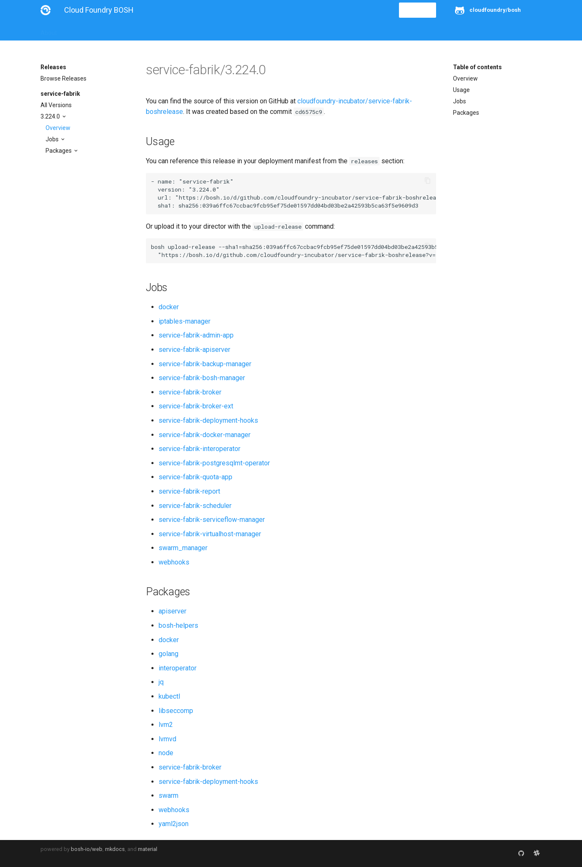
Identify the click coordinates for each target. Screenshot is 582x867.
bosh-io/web (86, 849)
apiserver (172, 611)
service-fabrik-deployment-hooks (208, 420)
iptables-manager (184, 321)
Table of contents (477, 67)
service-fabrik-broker (190, 392)
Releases (226, 30)
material (147, 849)
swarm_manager (183, 548)
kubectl (169, 696)
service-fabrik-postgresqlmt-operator (214, 463)
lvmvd (167, 739)
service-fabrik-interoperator (199, 449)
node (166, 753)
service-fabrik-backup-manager (205, 364)
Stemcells (189, 30)
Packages (59, 150)
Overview (58, 127)
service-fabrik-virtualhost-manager (210, 534)
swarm (168, 795)
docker (169, 307)
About (48, 30)
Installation (82, 30)
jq (161, 682)
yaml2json (174, 824)
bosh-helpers (178, 625)
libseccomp (176, 711)
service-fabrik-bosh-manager (202, 378)
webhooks (174, 562)
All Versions (56, 105)
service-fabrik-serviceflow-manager (212, 520)
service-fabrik (60, 93)
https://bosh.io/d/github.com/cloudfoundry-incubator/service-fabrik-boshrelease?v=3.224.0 (328, 197)
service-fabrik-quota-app (195, 477)
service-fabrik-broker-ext (196, 406)
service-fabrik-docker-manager (205, 435)
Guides (117, 30)
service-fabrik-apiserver (194, 350)
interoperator (178, 668)
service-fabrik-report (189, 491)
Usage (461, 89)
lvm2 (166, 725)
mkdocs (115, 849)
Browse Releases (63, 78)
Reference (151, 30)
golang (168, 654)
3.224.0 (50, 116)
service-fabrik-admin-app (196, 335)
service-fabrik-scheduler (195, 506)
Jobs (53, 139)
